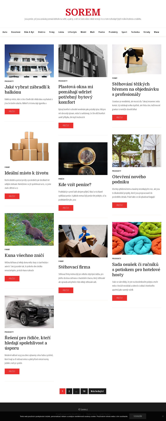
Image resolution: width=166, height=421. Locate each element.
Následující (97, 391)
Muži (92, 32)
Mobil (83, 32)
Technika (135, 32)
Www (156, 32)
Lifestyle (72, 32)
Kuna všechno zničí (24, 255)
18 (84, 391)
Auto (5, 32)
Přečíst (12, 111)
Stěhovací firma (74, 267)
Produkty (113, 32)
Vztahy (147, 32)
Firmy (52, 32)
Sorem (83, 12)
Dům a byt (29, 32)
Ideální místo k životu (26, 173)
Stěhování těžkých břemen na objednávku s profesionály (135, 89)
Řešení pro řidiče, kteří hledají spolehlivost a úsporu (27, 343)
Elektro (41, 32)
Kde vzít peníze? (74, 184)
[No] (162, 416)
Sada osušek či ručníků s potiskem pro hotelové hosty (136, 269)
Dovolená (15, 32)
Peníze (102, 32)
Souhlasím (138, 416)
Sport (124, 32)
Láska (61, 32)
